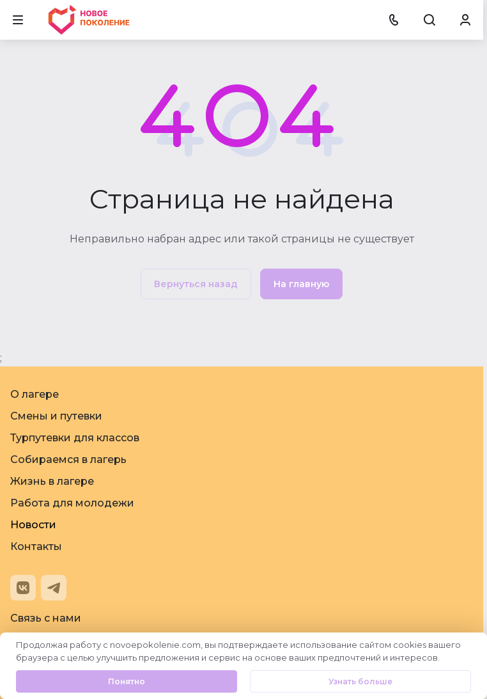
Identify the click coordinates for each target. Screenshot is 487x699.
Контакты (36, 546)
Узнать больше (360, 681)
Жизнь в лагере (52, 481)
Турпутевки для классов (74, 438)
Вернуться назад (196, 284)
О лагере (34, 394)
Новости (33, 525)
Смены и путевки (56, 416)
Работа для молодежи (72, 503)
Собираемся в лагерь (68, 459)
